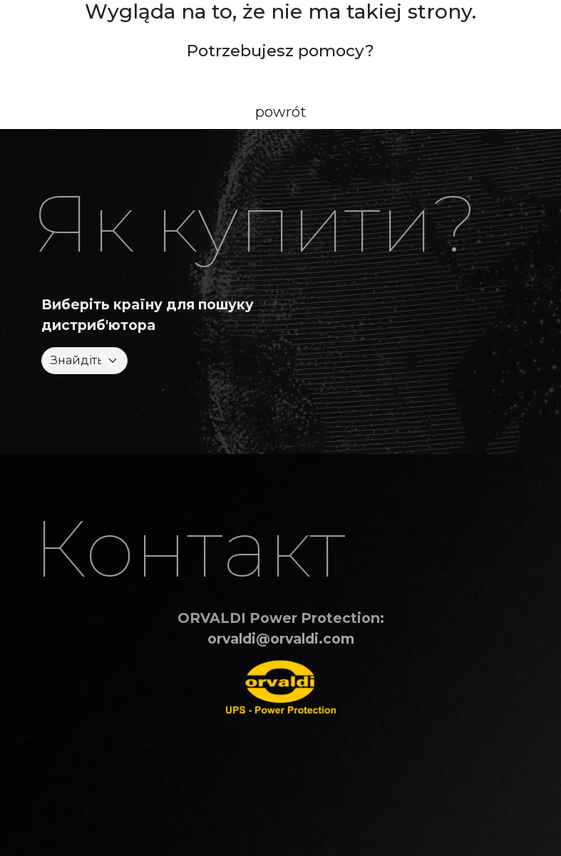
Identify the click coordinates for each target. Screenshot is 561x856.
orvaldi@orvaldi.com (280, 638)
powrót (281, 111)
